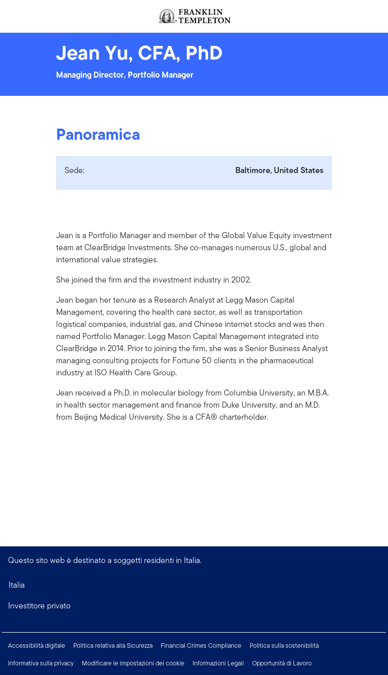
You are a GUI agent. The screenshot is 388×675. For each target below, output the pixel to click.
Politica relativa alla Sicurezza (113, 645)
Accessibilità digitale (36, 645)
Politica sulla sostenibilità (284, 645)
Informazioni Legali (218, 663)
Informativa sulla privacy (41, 663)
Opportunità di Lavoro (282, 663)
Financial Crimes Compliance (201, 645)
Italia (17, 585)
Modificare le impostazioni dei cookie (133, 663)
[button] (194, 606)
